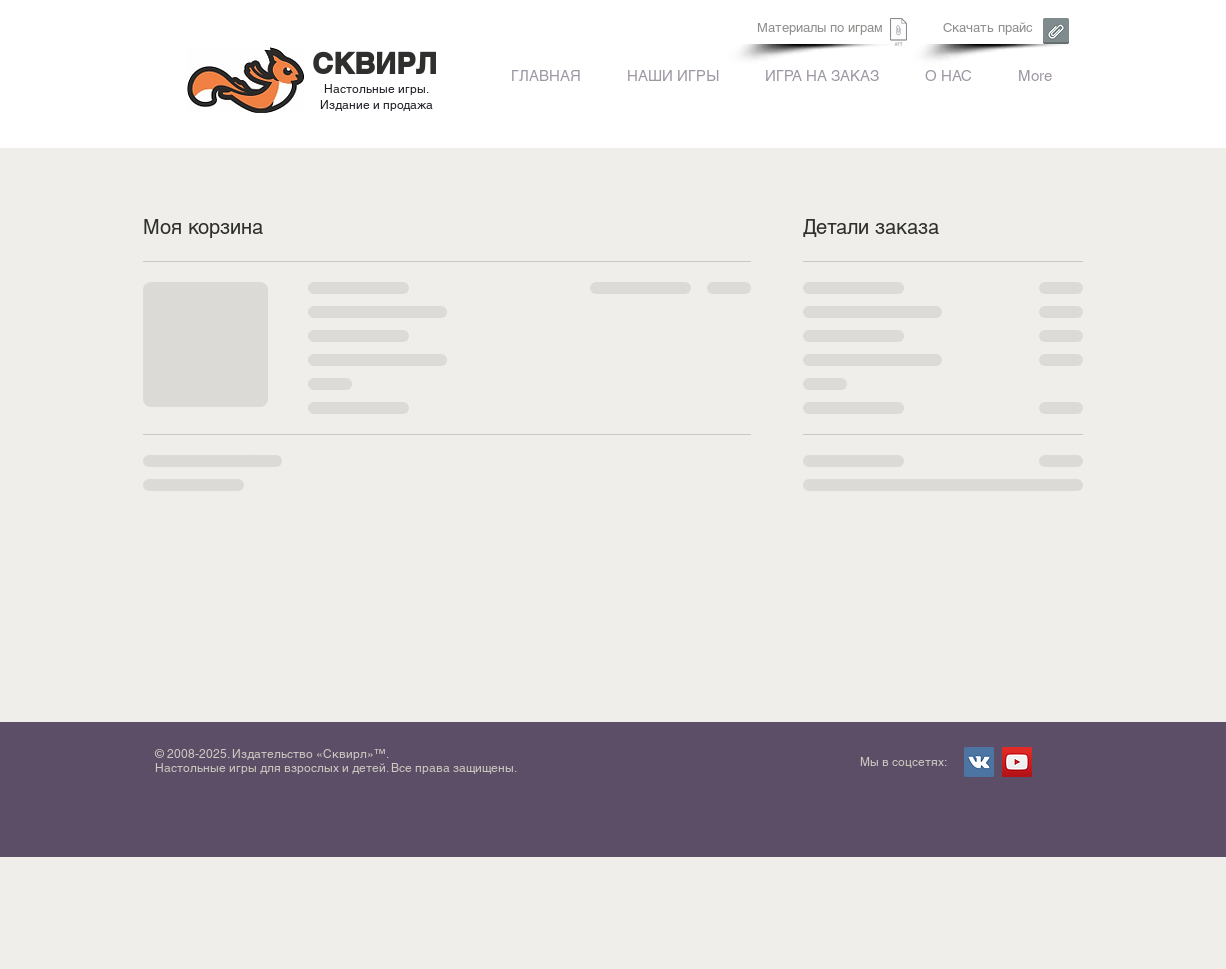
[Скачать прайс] (987, 28)
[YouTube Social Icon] (1017, 762)
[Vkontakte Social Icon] (979, 762)
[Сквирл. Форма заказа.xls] (898, 34)
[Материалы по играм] (820, 28)
